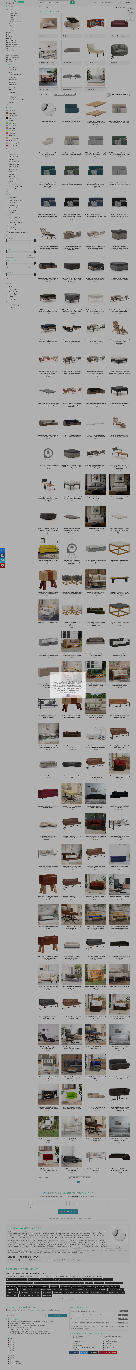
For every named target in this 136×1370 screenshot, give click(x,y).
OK (68, 697)
